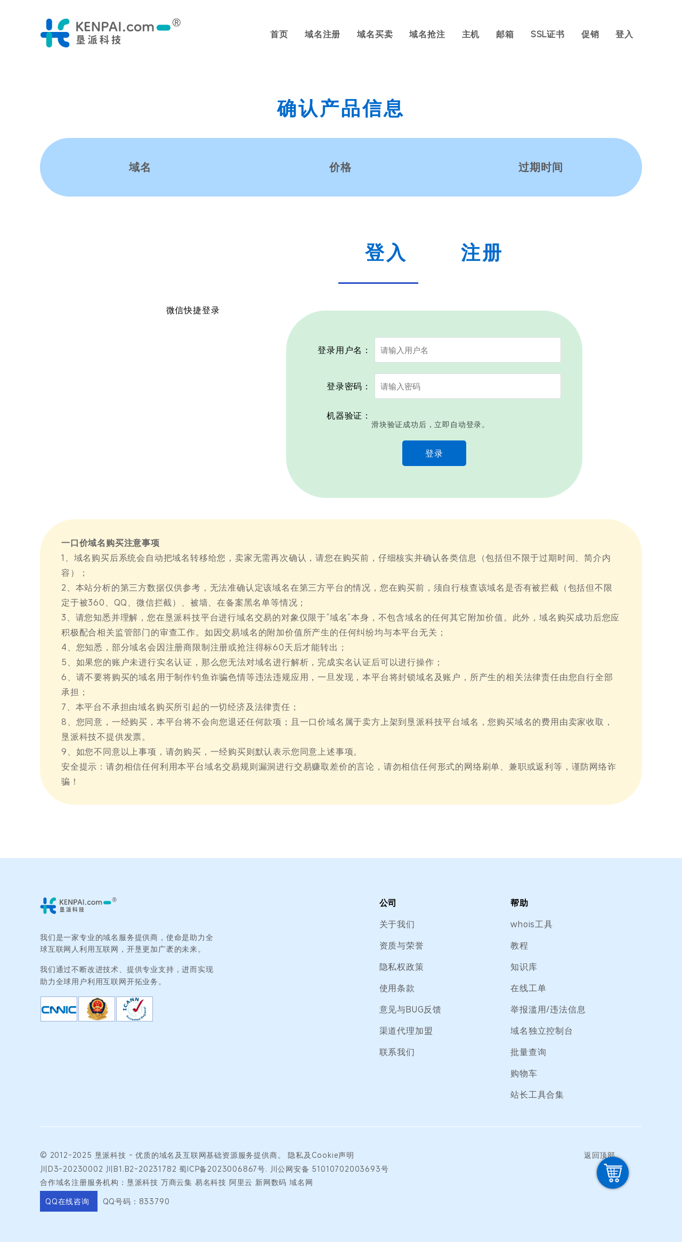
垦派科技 (110, 1155)
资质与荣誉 (401, 945)
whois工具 (531, 924)
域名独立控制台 (541, 1030)
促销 (590, 34)
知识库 (523, 967)
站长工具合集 (537, 1094)
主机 (471, 34)
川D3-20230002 (71, 1169)
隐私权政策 (401, 967)
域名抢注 (427, 34)
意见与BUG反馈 (410, 1009)
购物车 (523, 1073)
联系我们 (397, 1052)
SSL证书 (548, 34)
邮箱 (505, 34)
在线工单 (528, 988)
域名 (167, 1155)
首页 (279, 34)
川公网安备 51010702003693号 (329, 1169)
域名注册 (322, 34)
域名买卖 (375, 34)
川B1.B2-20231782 (140, 1169)
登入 (624, 34)
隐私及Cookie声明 (321, 1155)
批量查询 (528, 1052)
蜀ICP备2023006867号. (223, 1169)
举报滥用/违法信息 (548, 1009)
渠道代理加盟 (406, 1030)
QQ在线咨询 (68, 1201)
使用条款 (397, 988)
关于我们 (397, 924)
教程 (519, 945)
